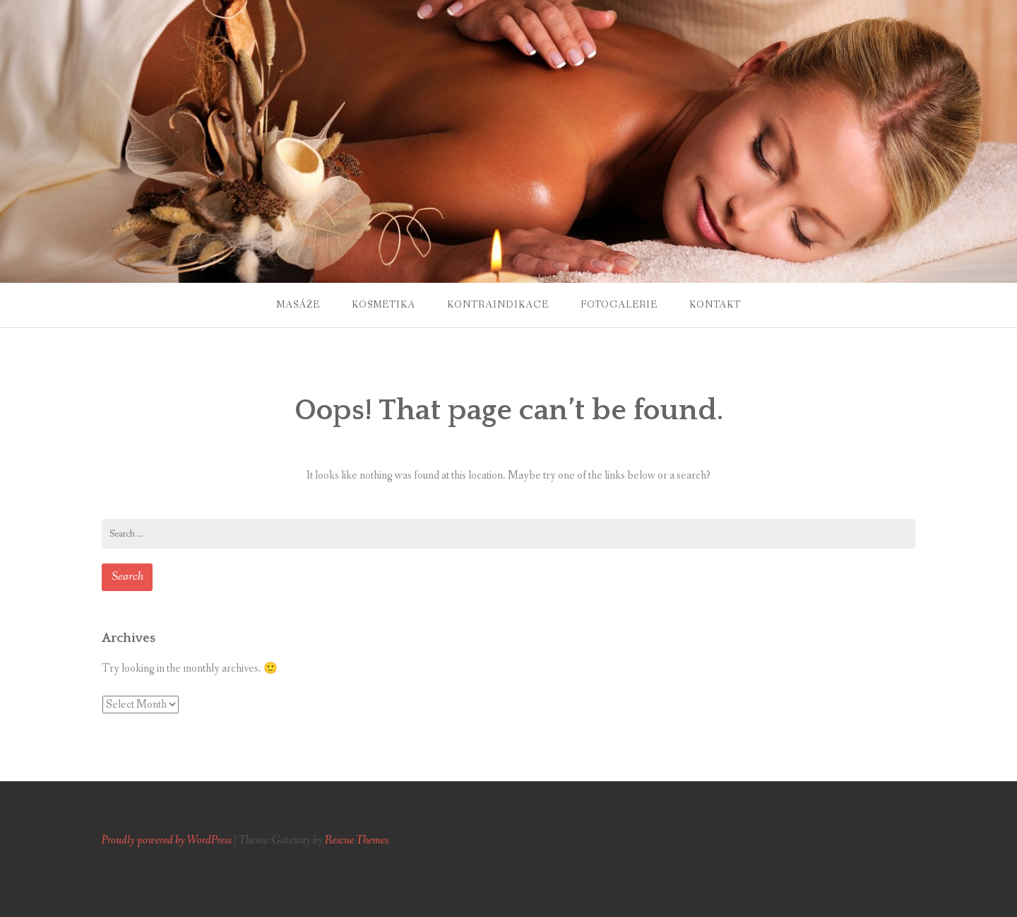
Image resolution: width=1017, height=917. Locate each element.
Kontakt (715, 304)
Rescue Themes (356, 840)
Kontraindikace (498, 304)
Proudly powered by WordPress (167, 840)
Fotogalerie (619, 304)
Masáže (298, 304)
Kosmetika (383, 304)
